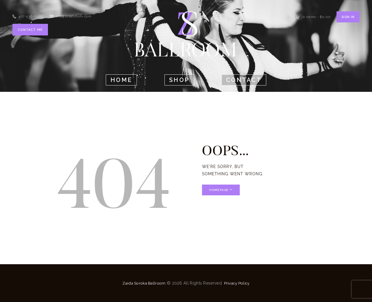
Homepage (220, 190)
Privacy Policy (237, 283)
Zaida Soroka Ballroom (143, 283)
